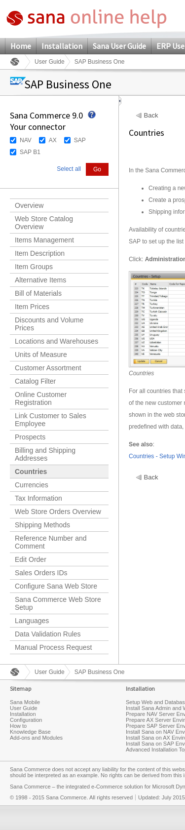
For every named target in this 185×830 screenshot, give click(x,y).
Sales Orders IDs (41, 573)
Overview (29, 205)
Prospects (30, 437)
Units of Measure (41, 354)
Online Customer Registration (41, 398)
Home (20, 46)
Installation (61, 46)
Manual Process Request (53, 647)
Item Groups (34, 267)
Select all (69, 168)
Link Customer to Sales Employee (50, 420)
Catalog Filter (35, 381)
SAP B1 (30, 152)
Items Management (44, 240)
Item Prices (32, 307)
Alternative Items (40, 280)
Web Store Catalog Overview (44, 223)
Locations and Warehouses (56, 341)
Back (151, 116)
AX (53, 140)
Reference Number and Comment (51, 542)
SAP (80, 140)
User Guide (50, 61)
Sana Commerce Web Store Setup (58, 603)
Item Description (40, 253)
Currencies (31, 485)
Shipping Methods (42, 525)
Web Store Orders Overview (58, 511)
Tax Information (38, 498)
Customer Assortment (48, 368)
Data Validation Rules (48, 634)
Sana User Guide (119, 46)
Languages (32, 621)
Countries (31, 471)
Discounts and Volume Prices (49, 324)
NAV (26, 140)
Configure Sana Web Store (56, 586)
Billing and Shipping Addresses (45, 454)
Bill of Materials (38, 293)
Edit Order (30, 559)
